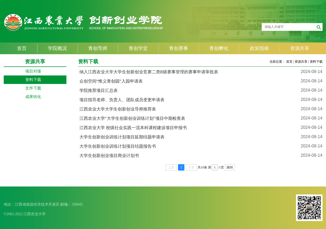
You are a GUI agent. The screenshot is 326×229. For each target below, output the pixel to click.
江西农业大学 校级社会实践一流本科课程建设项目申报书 (133, 127)
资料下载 (316, 61)
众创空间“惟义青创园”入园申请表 (111, 81)
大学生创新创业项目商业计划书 (109, 155)
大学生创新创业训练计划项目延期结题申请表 (121, 137)
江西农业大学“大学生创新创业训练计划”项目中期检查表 (132, 118)
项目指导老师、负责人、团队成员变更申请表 (121, 99)
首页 (289, 61)
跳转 (230, 167)
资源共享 (301, 61)
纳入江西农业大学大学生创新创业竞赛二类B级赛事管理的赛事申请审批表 (148, 72)
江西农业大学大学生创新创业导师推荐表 (117, 109)
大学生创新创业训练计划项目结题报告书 (117, 146)
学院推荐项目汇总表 (98, 90)
